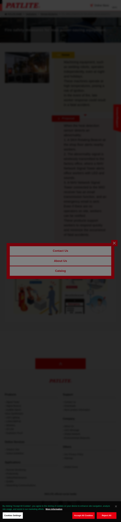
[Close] (115, 506)
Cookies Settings (12, 515)
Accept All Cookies (83, 515)
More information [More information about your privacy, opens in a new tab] (54, 509)
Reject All (106, 515)
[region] (60, 511)
